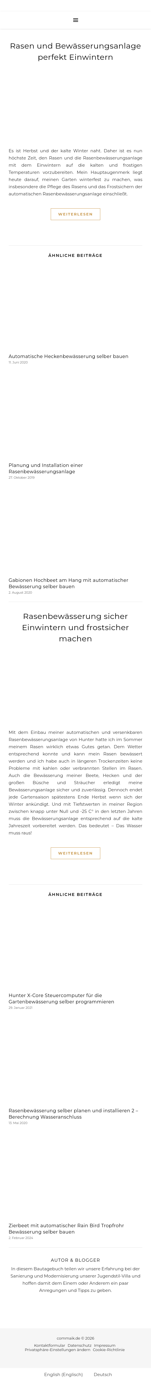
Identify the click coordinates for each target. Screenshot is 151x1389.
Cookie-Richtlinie (109, 1349)
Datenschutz (80, 1345)
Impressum (105, 1345)
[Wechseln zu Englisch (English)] (61, 1374)
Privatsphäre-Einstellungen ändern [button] (57, 1349)
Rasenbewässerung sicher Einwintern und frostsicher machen (75, 627)
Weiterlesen (75, 214)
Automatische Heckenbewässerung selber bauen (69, 356)
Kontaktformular (49, 1345)
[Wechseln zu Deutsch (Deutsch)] (100, 1374)
